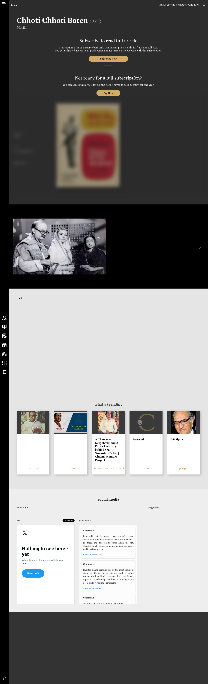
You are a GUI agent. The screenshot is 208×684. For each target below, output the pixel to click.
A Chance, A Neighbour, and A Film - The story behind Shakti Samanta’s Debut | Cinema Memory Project (107, 450)
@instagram (23, 507)
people (183, 468)
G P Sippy (176, 439)
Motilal (20, 27)
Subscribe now (108, 58)
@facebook (85, 520)
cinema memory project (108, 468)
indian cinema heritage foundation (179, 4)
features (33, 468)
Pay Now (108, 93)
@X (19, 520)
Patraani (138, 439)
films (14, 5)
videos (70, 468)
